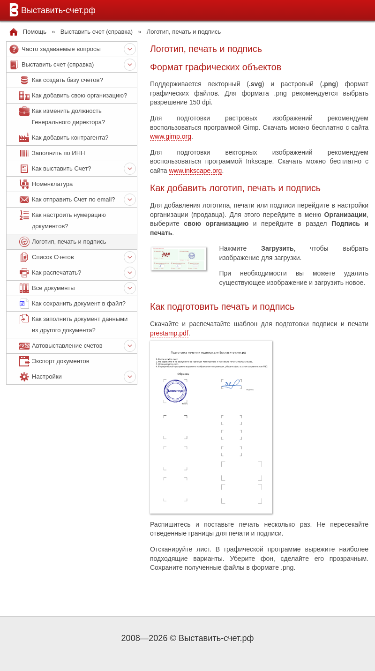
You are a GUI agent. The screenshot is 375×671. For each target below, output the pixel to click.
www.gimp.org (170, 136)
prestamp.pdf (169, 333)
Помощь (34, 31)
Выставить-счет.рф (51, 9)
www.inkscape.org (195, 170)
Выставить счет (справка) (96, 31)
